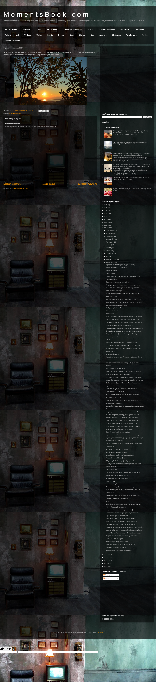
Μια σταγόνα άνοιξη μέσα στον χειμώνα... (119, 325)
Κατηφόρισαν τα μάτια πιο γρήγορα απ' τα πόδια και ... (123, 345)
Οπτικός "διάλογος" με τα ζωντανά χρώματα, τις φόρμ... (124, 530)
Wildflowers (131, 35)
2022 (106, 213)
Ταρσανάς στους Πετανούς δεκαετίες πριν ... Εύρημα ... (124, 435)
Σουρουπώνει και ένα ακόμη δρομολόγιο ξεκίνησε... (122, 513)
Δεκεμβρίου (110, 230)
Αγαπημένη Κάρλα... (112, 484)
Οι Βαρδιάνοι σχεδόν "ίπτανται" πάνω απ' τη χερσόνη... (124, 348)
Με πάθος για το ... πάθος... (115, 441)
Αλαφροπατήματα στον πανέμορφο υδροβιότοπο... (122, 510)
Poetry (90, 29)
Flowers (26, 29)
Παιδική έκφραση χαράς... (114, 403)
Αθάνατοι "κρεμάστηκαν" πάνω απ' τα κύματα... (121, 544)
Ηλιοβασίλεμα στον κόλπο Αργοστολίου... (119, 550)
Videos (38, 29)
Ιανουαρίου (110, 262)
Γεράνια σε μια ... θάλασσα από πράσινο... (119, 429)
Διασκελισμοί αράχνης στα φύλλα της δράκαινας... (122, 389)
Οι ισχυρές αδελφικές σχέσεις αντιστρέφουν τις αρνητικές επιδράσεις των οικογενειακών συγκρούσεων (131, 154)
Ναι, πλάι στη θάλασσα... (114, 397)
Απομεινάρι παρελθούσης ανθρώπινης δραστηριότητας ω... (125, 406)
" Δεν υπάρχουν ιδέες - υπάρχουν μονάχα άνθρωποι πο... (124, 380)
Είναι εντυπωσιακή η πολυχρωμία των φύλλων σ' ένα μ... (124, 322)
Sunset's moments (107, 29)
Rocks (144, 35)
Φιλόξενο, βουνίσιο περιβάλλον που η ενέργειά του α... (123, 495)
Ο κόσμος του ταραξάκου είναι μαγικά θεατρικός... (122, 487)
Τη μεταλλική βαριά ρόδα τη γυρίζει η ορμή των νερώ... (123, 415)
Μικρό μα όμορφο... (112, 270)
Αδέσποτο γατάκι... (112, 360)
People (61, 35)
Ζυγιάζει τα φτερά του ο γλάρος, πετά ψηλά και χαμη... (123, 276)
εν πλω (108, 501)
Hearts (50, 35)
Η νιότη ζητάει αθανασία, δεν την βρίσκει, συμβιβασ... (123, 394)
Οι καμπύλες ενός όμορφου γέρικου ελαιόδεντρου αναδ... (124, 316)
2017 (106, 228)
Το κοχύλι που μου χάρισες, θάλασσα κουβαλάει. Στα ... (124, 490)
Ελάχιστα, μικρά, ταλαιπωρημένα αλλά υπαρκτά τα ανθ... (124, 328)
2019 (106, 222)
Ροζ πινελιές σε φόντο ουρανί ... (116, 507)
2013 (106, 563)
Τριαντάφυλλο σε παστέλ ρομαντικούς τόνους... (121, 524)
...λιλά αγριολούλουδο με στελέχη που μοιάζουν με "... (123, 400)
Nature (8, 35)
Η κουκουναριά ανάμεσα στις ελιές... (117, 541)
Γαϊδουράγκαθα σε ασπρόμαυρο (116, 267)
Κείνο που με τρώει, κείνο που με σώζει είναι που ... (122, 420)
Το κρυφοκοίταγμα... (112, 354)
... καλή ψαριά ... (111, 273)
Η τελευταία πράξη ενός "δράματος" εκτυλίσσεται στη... (123, 383)
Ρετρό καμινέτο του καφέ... (114, 290)
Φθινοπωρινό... (111, 314)
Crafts (39, 35)
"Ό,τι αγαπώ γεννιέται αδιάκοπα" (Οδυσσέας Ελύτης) (123, 423)
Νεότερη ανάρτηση (12, 184)
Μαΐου (108, 251)
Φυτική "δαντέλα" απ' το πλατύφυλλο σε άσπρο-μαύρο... (124, 533)
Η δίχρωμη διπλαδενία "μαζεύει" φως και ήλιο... (121, 461)
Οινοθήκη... (109, 409)
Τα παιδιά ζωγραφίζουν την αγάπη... (117, 337)
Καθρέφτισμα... (110, 446)
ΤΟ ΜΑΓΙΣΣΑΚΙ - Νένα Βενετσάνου (117, 498)
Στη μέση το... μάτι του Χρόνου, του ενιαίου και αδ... (122, 412)
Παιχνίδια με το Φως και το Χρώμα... (117, 449)
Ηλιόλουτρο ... (110, 351)
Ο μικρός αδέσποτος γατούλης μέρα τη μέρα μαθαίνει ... (124, 357)
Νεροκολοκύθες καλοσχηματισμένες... (118, 282)
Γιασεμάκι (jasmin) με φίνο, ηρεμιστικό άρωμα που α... (123, 504)
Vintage (27, 35)
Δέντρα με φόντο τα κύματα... (115, 539)
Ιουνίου (108, 248)
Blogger (100, 632)
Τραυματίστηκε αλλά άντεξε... (115, 458)
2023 (106, 210)
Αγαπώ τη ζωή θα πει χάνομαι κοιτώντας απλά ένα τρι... (124, 371)
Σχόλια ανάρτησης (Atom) (20, 188)
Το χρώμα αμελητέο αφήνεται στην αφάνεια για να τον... (124, 285)
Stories (82, 35)
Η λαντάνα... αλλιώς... (113, 296)
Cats (72, 35)
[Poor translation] (8, 649)
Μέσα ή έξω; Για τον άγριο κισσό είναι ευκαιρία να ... (123, 521)
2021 (106, 216)
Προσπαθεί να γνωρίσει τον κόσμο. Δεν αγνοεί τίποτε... (123, 331)
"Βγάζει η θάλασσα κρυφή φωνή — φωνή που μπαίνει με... (125, 438)
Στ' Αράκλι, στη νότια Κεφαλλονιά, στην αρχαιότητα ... (123, 288)
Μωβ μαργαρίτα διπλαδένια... (115, 308)
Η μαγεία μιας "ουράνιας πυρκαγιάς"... (118, 432)
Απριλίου (109, 253)
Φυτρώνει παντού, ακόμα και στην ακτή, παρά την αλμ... (124, 299)
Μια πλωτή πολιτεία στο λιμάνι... (116, 368)
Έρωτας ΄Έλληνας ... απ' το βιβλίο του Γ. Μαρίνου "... (123, 417)
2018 (106, 225)
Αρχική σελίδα (11, 29)
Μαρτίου (109, 256)
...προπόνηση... (111, 481)
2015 (106, 557)
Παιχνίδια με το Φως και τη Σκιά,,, (116, 452)
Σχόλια (106, 578)
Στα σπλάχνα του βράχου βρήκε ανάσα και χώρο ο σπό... (124, 527)
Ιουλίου (108, 245)
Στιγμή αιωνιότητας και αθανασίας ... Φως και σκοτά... (123, 363)
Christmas (116, 35)
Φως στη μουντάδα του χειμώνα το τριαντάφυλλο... (122, 536)
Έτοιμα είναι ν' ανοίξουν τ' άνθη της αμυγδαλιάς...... (122, 334)
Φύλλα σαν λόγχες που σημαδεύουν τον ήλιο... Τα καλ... (124, 302)
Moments (140, 29)
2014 (106, 560)
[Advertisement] (127, 63)
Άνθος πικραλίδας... (112, 469)
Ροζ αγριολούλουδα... (113, 311)
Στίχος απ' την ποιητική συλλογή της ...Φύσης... (121, 265)
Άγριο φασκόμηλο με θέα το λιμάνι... (117, 516)
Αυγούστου (110, 242)
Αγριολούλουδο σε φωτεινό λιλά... (117, 305)
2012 (106, 566)
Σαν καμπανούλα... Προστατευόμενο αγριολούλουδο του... (125, 443)
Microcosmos (52, 29)
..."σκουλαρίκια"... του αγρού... (115, 391)
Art (17, 35)
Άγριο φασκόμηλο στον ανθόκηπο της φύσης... (121, 518)
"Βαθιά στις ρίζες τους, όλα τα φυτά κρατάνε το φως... (123, 426)
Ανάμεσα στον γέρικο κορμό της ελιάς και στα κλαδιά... (123, 319)
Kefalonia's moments (73, 29)
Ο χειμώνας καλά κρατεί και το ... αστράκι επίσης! (122, 342)
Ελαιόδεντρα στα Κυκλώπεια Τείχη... (117, 547)
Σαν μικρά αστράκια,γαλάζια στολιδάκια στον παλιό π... (124, 472)
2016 (106, 555)
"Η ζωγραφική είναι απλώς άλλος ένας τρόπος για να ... (124, 293)
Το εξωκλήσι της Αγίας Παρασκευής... (118, 478)
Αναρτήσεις (107, 575)
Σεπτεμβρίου (110, 239)
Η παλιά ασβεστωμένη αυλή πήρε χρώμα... (120, 455)
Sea (92, 35)
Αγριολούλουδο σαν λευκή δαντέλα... (118, 475)
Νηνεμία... (109, 365)
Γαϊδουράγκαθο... (111, 466)
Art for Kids (125, 29)
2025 (106, 205)
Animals (102, 35)
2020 (106, 219)
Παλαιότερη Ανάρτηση (87, 184)
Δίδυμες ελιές (110, 492)
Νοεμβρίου (110, 233)
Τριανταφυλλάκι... (111, 279)
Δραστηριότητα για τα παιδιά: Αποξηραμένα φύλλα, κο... (124, 464)
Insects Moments (12, 41)
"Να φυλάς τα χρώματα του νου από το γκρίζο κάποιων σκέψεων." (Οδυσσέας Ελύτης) (131, 178)
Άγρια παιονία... (111, 386)
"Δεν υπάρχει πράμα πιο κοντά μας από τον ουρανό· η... (124, 377)
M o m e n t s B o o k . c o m (45, 14)
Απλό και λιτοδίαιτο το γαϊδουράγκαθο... (119, 374)
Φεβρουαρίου (110, 259)
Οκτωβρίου (110, 236)
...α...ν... (108, 340)
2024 (106, 208)
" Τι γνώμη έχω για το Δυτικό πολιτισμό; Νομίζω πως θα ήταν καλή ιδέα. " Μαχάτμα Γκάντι (131, 143)
